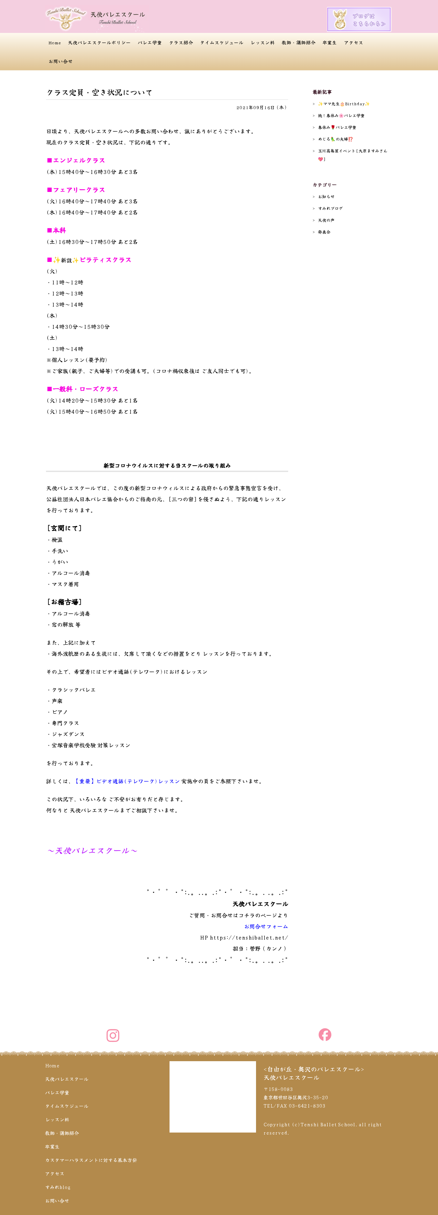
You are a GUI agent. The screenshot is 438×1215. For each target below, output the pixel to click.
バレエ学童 (150, 42)
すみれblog (58, 1186)
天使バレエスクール (67, 1078)
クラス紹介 (181, 42)
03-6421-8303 (307, 1105)
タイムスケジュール (222, 42)
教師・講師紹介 (299, 42)
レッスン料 (262, 42)
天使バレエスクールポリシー (99, 42)
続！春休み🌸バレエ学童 (341, 115)
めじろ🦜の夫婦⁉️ (335, 139)
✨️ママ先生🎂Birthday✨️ (344, 103)
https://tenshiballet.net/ (249, 937)
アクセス (353, 42)
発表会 (324, 232)
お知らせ (326, 196)
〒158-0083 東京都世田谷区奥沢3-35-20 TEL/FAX (295, 1097)
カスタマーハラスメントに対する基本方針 (91, 1159)
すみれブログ (330, 208)
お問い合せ (60, 61)
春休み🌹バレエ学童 (337, 127)
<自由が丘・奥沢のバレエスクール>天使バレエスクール (313, 1073)
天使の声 (326, 220)
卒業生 (329, 42)
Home (54, 42)
